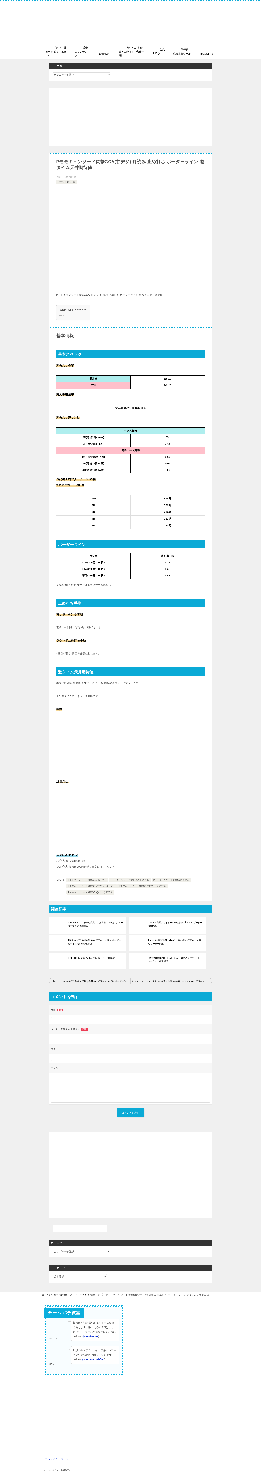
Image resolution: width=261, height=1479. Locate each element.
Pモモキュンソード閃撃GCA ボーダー (87, 880)
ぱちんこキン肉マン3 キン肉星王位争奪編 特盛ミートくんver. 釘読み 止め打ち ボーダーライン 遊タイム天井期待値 (172, 981)
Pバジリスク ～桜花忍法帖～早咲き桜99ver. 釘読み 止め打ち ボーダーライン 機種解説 (91, 981)
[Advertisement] (130, 117)
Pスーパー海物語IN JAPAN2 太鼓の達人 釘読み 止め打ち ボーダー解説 (174, 942)
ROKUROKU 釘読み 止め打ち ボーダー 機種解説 (92, 958)
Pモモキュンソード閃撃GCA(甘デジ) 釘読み (90, 892)
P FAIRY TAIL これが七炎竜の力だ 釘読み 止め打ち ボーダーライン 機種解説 (95, 924)
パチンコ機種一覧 (66, 182)
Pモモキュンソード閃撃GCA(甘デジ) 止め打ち (142, 886)
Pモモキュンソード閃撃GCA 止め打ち (130, 880)
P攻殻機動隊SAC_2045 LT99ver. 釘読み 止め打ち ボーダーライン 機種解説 (175, 960)
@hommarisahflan (93, 1359)
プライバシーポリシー (58, 1459)
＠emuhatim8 (90, 1336)
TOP (59, 1294)
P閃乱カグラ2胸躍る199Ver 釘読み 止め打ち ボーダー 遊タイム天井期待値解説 (94, 942)
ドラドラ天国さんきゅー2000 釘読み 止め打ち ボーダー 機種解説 (175, 924)
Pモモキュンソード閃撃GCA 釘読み (171, 880)
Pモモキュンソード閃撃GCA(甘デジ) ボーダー (91, 886)
